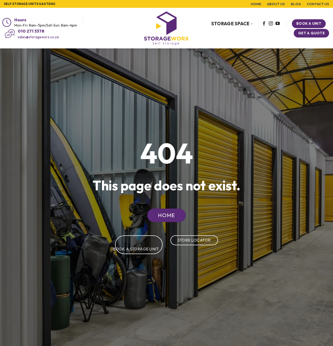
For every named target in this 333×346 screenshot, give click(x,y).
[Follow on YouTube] (278, 23)
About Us (276, 4)
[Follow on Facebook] (264, 23)
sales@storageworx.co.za (38, 37)
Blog (296, 4)
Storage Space (232, 24)
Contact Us (318, 4)
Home (256, 4)
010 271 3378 (31, 31)
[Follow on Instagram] (271, 23)
